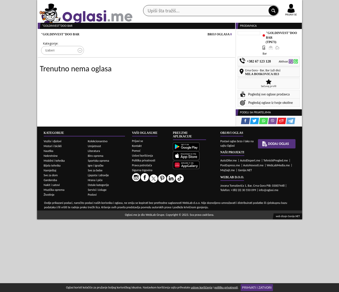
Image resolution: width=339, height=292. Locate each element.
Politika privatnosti (143, 233)
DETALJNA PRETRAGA (88, 80)
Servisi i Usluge (97, 262)
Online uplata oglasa (282, 4)
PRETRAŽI (185, 80)
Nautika (48, 223)
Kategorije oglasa (65, 35)
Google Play (145, 4)
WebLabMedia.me (278, 238)
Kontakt (251, 4)
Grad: (145, 60)
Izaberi (50, 67)
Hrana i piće (95, 252)
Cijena (96, 60)
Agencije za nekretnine (179, 35)
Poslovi (92, 267)
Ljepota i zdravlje (98, 248)
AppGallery (201, 4)
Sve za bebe (95, 243)
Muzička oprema (54, 262)
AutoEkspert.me (250, 233)
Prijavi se (137, 213)
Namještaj (50, 243)
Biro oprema (95, 228)
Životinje (49, 267)
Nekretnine (51, 228)
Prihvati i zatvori (257, 287)
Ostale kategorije (98, 257)
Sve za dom (51, 248)
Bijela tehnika (52, 238)
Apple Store (173, 4)
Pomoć (136, 223)
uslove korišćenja (201, 287)
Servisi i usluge (220, 35)
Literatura (94, 223)
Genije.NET (245, 243)
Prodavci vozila (139, 35)
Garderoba (50, 252)
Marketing (227, 4)
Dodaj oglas (288, 35)
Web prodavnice (103, 35)
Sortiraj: (195, 60)
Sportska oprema (98, 233)
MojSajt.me (227, 243)
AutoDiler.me (228, 233)
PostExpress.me (230, 238)
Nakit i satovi (52, 257)
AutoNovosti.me (253, 238)
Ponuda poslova (255, 35)
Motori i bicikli (53, 218)
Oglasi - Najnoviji (206, 67)
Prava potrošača (142, 238)
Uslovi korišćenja (142, 228)
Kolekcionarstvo (98, 214)
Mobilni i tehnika (54, 233)
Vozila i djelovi (53, 214)
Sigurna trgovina (142, 243)
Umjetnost (94, 218)
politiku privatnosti (226, 287)
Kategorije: (50, 60)
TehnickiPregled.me (275, 233)
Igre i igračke (96, 238)
